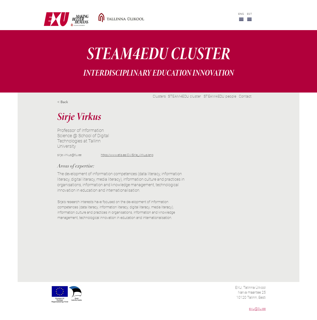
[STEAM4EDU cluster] (184, 96)
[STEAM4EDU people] (220, 96)
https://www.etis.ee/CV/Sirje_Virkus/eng (127, 155)
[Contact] (245, 96)
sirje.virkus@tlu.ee (69, 155)
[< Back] (66, 102)
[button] (241, 19)
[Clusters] (159, 96)
